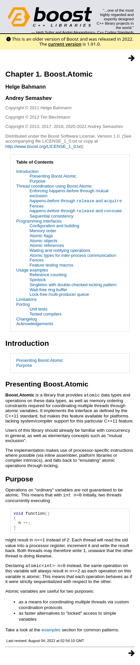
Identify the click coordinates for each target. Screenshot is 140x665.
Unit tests (38, 309)
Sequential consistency (51, 216)
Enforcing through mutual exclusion (68, 193)
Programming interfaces (38, 221)
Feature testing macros (51, 265)
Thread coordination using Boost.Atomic (54, 186)
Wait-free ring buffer (48, 289)
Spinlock (37, 279)
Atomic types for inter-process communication (72, 255)
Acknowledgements (34, 323)
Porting (23, 304)
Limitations (26, 299)
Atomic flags (41, 235)
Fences (36, 206)
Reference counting (47, 274)
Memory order (42, 230)
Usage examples (32, 270)
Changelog (26, 319)
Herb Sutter (45, 32)
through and (75, 201)
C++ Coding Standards (115, 32)
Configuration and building (54, 225)
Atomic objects (43, 240)
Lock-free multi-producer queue (59, 294)
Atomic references (46, 245)
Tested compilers (45, 314)
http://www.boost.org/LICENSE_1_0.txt (43, 146)
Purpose (37, 181)
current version (65, 44)
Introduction (27, 171)
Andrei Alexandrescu (78, 32)
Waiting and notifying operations (59, 250)
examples (50, 631)
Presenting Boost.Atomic (52, 176)
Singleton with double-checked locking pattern (72, 284)
